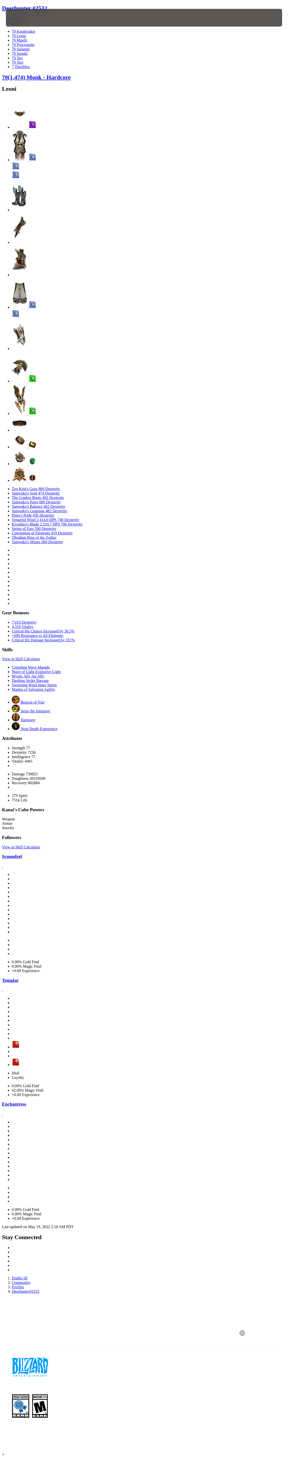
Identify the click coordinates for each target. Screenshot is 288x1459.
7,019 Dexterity (24, 622)
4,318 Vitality (22, 627)
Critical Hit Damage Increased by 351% (43, 640)
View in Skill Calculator (21, 659)
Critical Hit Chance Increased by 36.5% (43, 631)
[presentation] (20, 18)
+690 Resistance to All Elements (37, 635)
